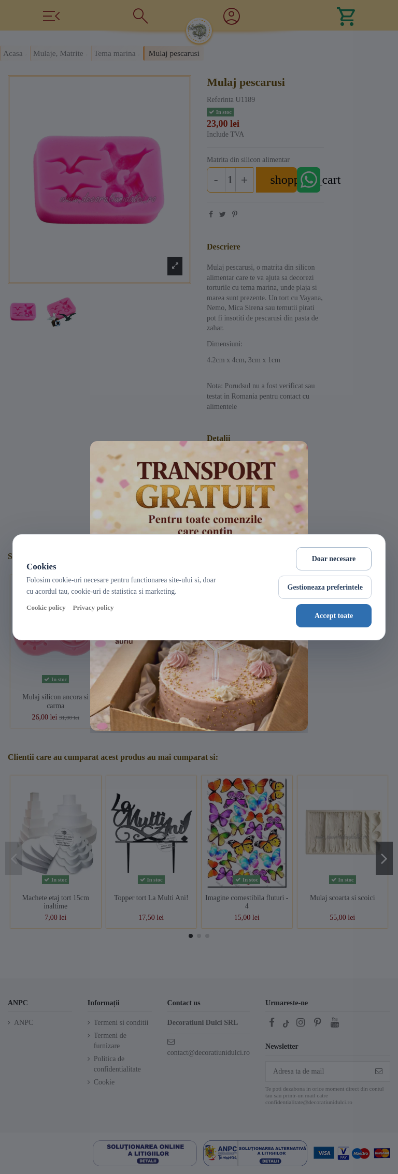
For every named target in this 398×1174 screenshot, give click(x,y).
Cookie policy (45, 607)
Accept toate (334, 616)
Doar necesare (334, 559)
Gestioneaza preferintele (325, 587)
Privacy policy (93, 607)
